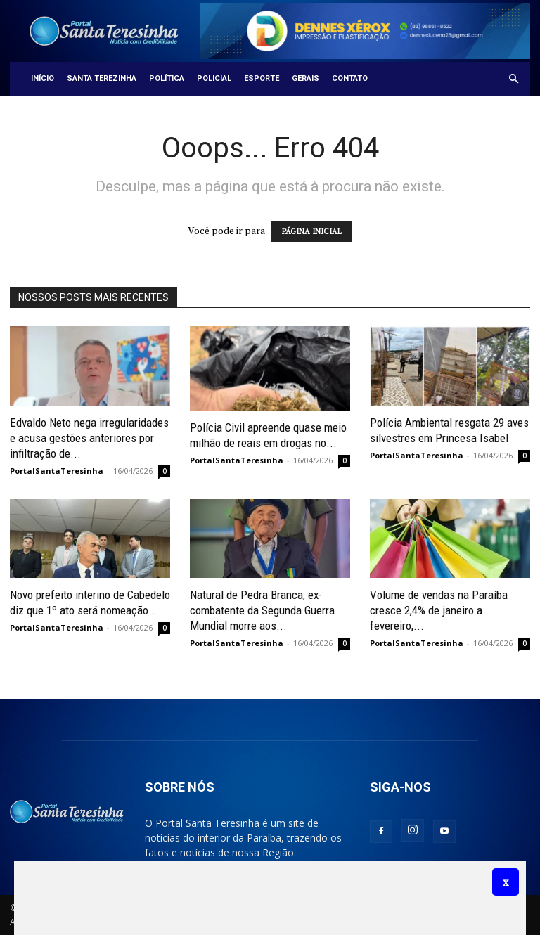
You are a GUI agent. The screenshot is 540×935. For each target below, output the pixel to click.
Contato (350, 78)
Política (166, 78)
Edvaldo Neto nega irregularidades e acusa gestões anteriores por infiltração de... (89, 437)
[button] (513, 79)
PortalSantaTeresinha (56, 470)
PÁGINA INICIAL (312, 231)
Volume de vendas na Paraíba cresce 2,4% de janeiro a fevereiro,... (439, 610)
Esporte (261, 78)
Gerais (305, 78)
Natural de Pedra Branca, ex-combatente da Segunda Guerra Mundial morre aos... (262, 610)
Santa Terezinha (101, 78)
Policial (214, 78)
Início (42, 78)
